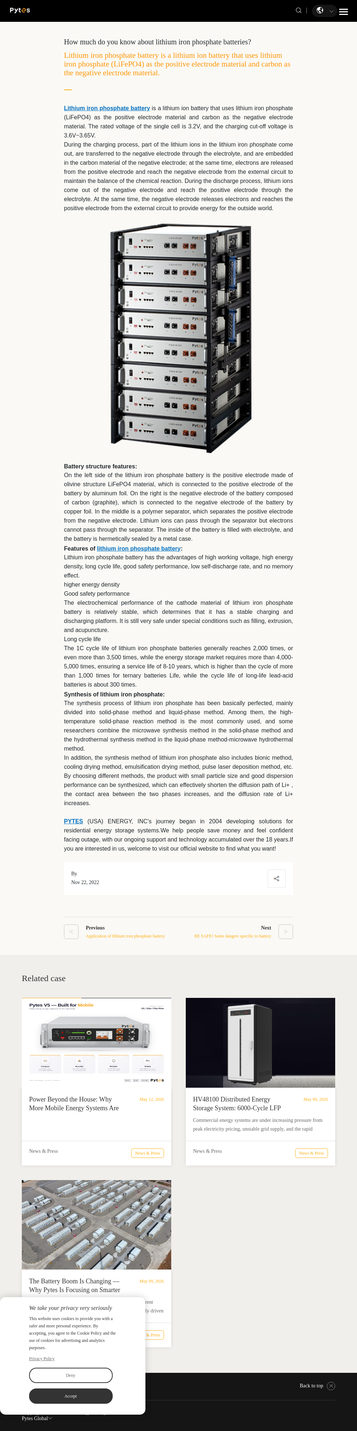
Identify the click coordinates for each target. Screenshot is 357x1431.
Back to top (317, 1385)
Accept (70, 1396)
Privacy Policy (42, 1358)
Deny (70, 1375)
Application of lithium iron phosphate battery (125, 936)
